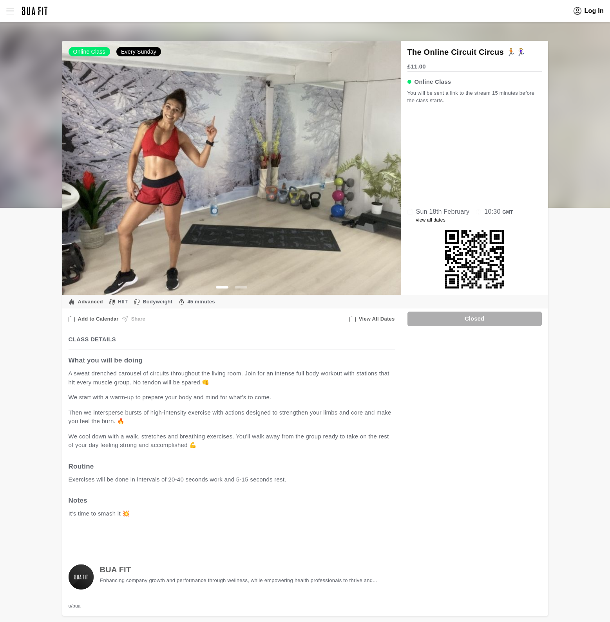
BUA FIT (115, 569)
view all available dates (227, 538)
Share (133, 319)
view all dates (431, 220)
